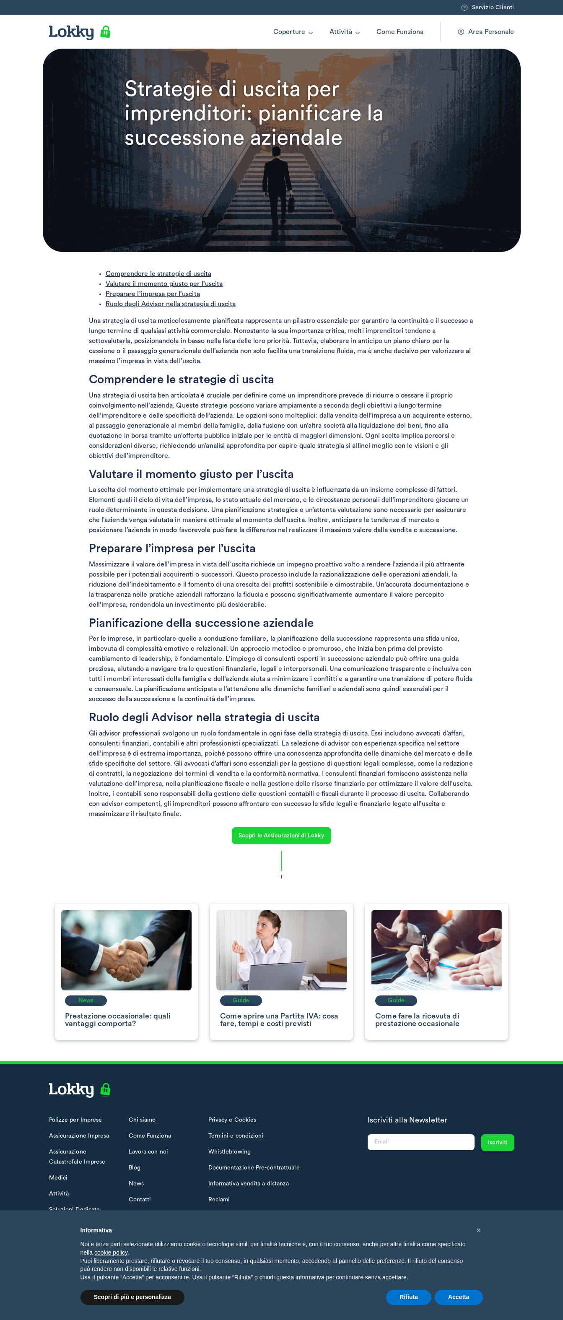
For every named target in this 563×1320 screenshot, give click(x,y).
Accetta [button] (459, 1297)
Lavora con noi (148, 1152)
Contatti (140, 1200)
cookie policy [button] (110, 1252)
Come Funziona (399, 32)
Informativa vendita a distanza (248, 1184)
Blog (134, 1168)
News (136, 1184)
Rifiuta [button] (409, 1297)
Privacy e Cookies (232, 1120)
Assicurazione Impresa (79, 1136)
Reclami (219, 1200)
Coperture (289, 32)
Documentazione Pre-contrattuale (254, 1168)
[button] (478, 1230)
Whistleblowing (229, 1152)
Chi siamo (142, 1120)
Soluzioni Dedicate (74, 1210)
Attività (340, 32)
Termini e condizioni (236, 1136)
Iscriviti (498, 1143)
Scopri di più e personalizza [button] (132, 1297)
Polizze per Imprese (75, 1120)
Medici (58, 1178)
